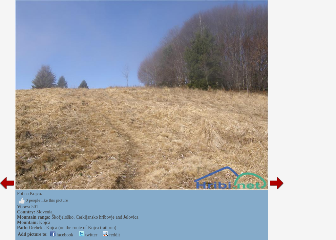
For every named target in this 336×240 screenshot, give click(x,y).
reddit (111, 234)
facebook (62, 234)
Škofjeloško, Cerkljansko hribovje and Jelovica (95, 217)
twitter (88, 234)
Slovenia (44, 211)
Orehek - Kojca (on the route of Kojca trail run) (72, 227)
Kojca (44, 222)
